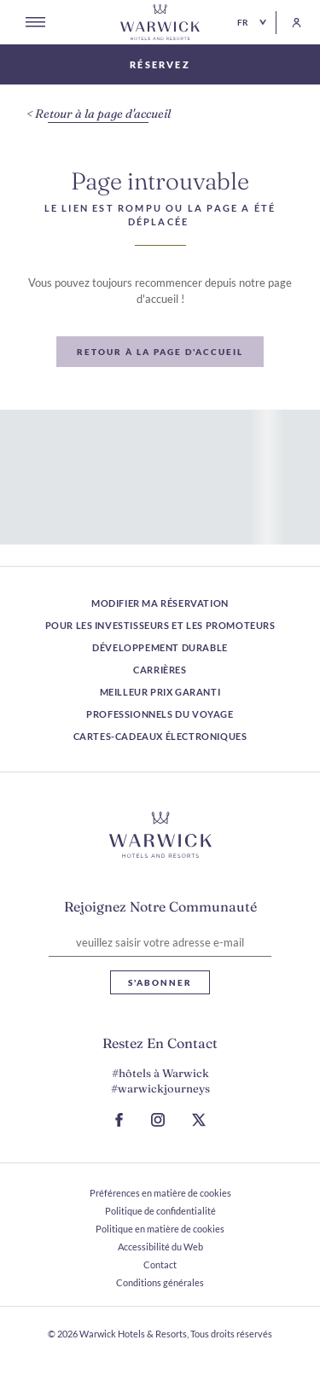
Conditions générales (160, 1282)
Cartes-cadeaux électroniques (160, 736)
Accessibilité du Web (160, 1246)
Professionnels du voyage (159, 714)
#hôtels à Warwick (160, 1073)
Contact (160, 1264)
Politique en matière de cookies (160, 1228)
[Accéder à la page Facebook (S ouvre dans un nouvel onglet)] (119, 1120)
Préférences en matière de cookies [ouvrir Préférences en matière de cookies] (160, 1192)
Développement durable (160, 647)
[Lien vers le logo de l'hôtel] (160, 835)
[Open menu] (35, 22)
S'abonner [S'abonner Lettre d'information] (160, 982)
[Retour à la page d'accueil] (160, 22)
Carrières (159, 669)
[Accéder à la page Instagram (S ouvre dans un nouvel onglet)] (158, 1120)
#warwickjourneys (160, 1088)
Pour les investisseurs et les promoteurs (160, 625)
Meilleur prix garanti (160, 691)
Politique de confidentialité (160, 1210)
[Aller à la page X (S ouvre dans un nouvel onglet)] (199, 1120)
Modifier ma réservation (160, 603)
